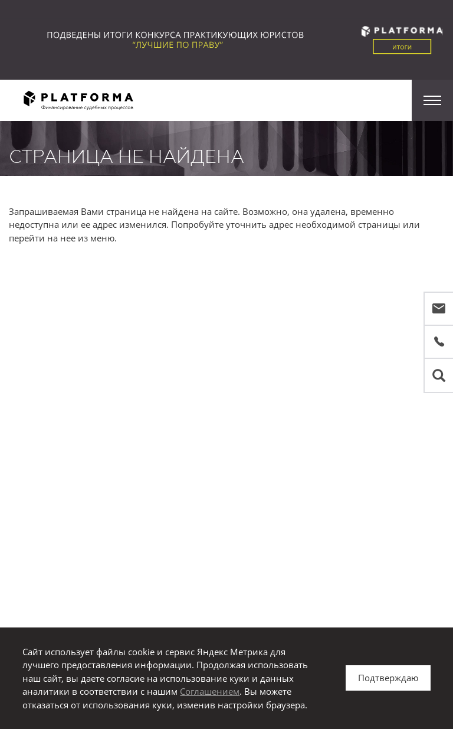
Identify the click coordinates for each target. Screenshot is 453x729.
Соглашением (209, 691)
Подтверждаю (388, 678)
